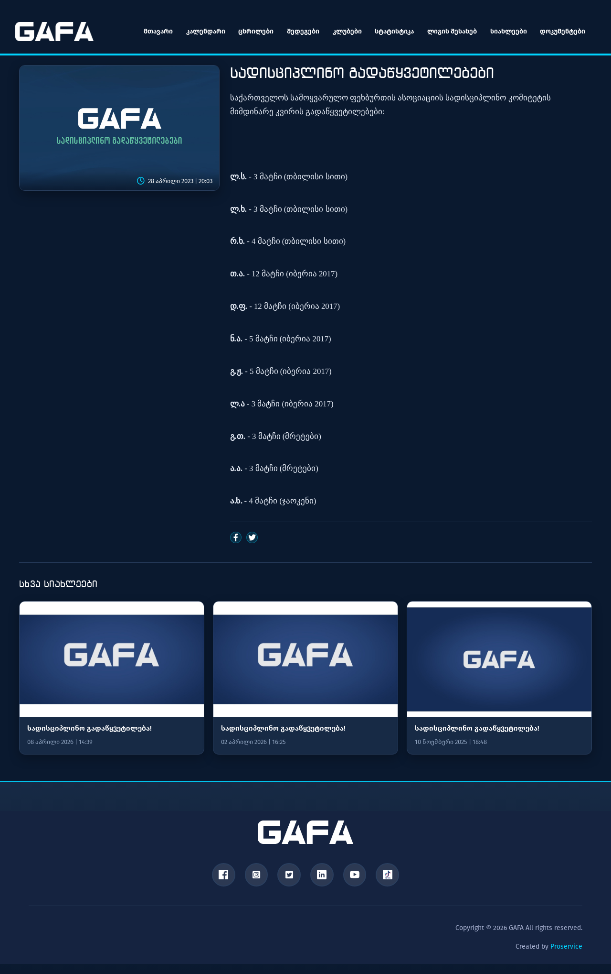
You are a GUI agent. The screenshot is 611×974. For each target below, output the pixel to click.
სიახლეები (507, 31)
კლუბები (345, 31)
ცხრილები (254, 31)
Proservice (566, 947)
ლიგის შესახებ (451, 31)
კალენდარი (203, 31)
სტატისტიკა (393, 31)
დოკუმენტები (562, 31)
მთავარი (156, 31)
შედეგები (301, 31)
